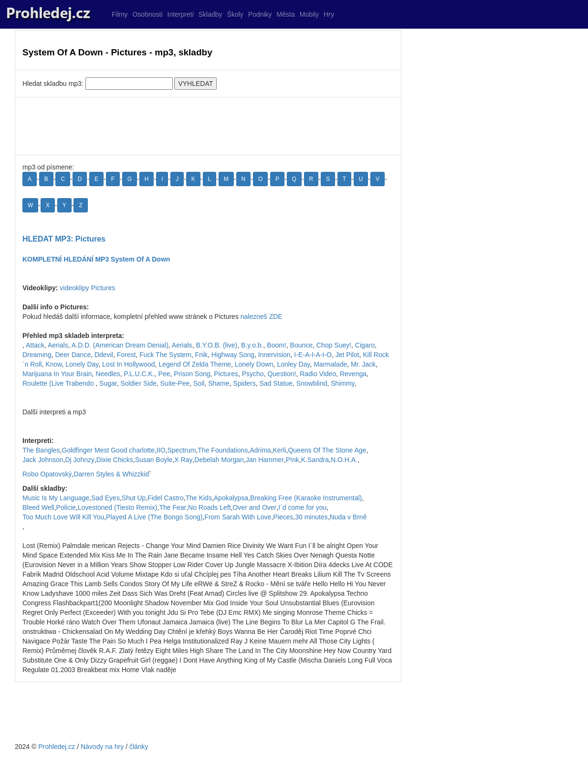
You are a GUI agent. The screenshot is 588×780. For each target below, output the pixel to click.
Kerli (279, 450)
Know (53, 364)
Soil (198, 383)
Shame (218, 383)
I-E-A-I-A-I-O (313, 354)
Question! (281, 374)
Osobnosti (147, 14)
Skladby (210, 14)
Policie (66, 507)
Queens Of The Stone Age (327, 450)
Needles (107, 374)
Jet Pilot (347, 354)
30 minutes (311, 517)
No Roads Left (209, 507)
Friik (201, 354)
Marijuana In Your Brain (57, 374)
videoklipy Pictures (87, 288)
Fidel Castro (165, 498)
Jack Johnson (42, 460)
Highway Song (232, 354)
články (138, 746)
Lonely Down (254, 364)
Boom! (276, 345)
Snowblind (311, 383)
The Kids (199, 498)
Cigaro (365, 345)
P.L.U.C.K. (139, 374)
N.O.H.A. (344, 460)
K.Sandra (315, 460)
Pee (164, 374)
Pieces (283, 517)
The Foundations (223, 450)
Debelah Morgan (219, 460)
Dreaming (37, 354)
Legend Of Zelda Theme (194, 364)
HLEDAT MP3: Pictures (63, 239)
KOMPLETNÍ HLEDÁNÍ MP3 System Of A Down (96, 259)
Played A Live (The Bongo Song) (154, 517)
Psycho (253, 374)
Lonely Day (81, 364)
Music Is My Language (55, 498)
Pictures (226, 374)
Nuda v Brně (348, 517)
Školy (235, 14)
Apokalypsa (231, 498)
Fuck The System (165, 354)
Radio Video (318, 374)
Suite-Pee (174, 383)
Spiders (244, 383)
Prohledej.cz (56, 746)
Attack (35, 345)
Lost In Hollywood (128, 364)
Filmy (119, 14)
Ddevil (103, 354)
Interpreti (181, 14)
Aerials (58, 345)
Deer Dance (73, 354)
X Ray (183, 460)
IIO (161, 450)
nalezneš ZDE (262, 316)
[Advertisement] (208, 126)
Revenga (353, 374)
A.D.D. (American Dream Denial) (120, 345)
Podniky (260, 14)
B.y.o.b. (252, 345)
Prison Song (192, 374)
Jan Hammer (265, 460)
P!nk (292, 460)
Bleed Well (38, 507)
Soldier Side (138, 383)
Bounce (301, 345)
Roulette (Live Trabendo (58, 383)
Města (286, 14)
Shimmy (343, 383)
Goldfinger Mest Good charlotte (108, 450)
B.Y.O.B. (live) (216, 345)
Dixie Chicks (114, 460)
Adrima (260, 450)
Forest (126, 354)
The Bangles (41, 450)
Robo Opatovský (47, 474)
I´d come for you (302, 507)
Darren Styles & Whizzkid (111, 474)
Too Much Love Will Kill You (63, 517)
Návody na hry (102, 746)
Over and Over (254, 507)
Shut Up (134, 498)
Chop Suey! (333, 345)
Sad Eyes (105, 498)
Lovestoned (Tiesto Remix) (118, 507)
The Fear (172, 507)
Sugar (108, 383)
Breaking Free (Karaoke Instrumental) (306, 498)
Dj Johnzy (79, 460)
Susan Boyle (154, 460)
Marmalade (330, 364)
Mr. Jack (363, 364)
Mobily (309, 14)
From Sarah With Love (237, 517)
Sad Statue (276, 383)
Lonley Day (293, 364)
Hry (329, 14)
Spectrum (182, 450)
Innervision (274, 354)
